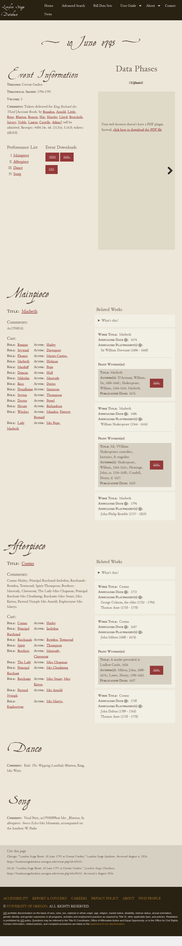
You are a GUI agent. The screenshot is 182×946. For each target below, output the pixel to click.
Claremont (41, 666)
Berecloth (76, 117)
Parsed (135, 93)
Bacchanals (24, 649)
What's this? (110, 331)
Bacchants (24, 689)
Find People (150, 908)
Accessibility (15, 908)
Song (17, 174)
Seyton (22, 405)
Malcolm (23, 388)
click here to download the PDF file (137, 139)
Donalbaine (25, 399)
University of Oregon (27, 916)
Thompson (54, 405)
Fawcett (65, 422)
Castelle (44, 122)
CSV (51, 169)
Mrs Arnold (54, 700)
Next (168, 180)
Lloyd (63, 117)
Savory (11, 122)
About (150, 6)
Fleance (22, 366)
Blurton (21, 117)
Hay (42, 117)
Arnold (61, 112)
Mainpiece (21, 156)
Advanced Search (73, 6)
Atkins (56, 122)
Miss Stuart (54, 689)
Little (71, 112)
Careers (79, 908)
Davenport (54, 360)
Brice (10, 117)
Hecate (22, 416)
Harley (51, 355)
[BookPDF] (136, 180)
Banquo (22, 355)
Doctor (22, 410)
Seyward (23, 360)
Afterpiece (21, 162)
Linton (33, 122)
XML (66, 157)
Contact (170, 6)
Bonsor (33, 117)
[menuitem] (49, 6)
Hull (50, 382)
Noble (22, 122)
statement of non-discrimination (107, 934)
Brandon (48, 112)
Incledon (52, 638)
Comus (28, 573)
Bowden (52, 649)
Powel (51, 410)
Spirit (21, 655)
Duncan (22, 382)
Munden (52, 422)
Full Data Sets (102, 6)
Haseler (52, 117)
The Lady (24, 672)
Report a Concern (49, 908)
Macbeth (29, 321)
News (48, 14)
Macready (53, 388)
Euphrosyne (15, 717)
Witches (23, 422)
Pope (50, 377)
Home (48, 6)
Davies (51, 394)
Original (135, 83)
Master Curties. (57, 366)
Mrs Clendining (57, 677)
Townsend (66, 649)
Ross (20, 394)
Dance (18, 168)
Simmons (53, 399)
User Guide (128, 6)
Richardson (54, 416)
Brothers (23, 661)
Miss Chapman (57, 672)
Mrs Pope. (54, 433)
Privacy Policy (104, 908)
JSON (52, 157)
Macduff (23, 377)
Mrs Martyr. (55, 711)
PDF (111, 83)
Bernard (39, 427)
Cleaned (159, 83)
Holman (52, 371)
